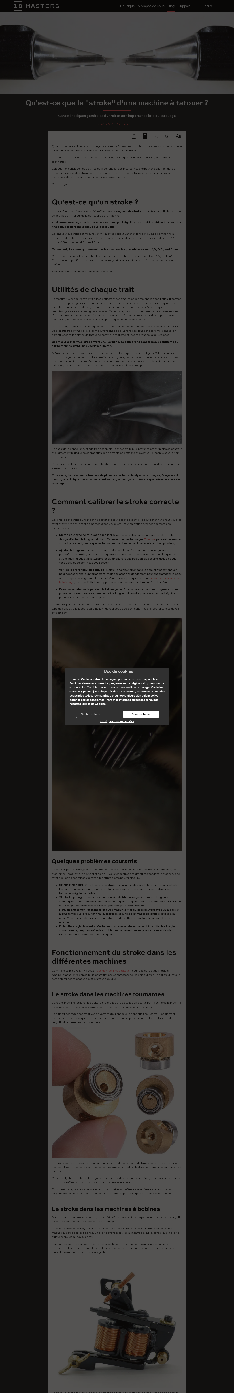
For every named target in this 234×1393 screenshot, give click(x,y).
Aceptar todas (141, 714)
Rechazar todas (91, 714)
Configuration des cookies (117, 721)
